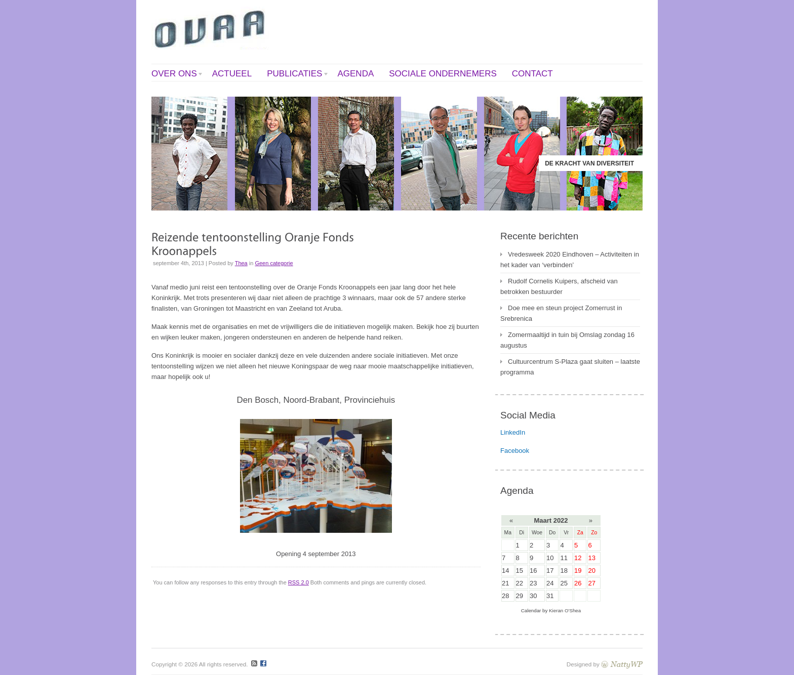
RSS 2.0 (298, 582)
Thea (241, 263)
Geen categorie (274, 263)
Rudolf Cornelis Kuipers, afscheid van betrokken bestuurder (559, 286)
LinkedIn (512, 432)
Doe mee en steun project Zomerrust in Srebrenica (561, 313)
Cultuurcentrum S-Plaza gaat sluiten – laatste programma (570, 367)
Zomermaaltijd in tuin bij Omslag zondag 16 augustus (567, 340)
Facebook (514, 450)
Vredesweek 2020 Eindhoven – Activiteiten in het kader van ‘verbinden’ (569, 259)
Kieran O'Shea (565, 610)
